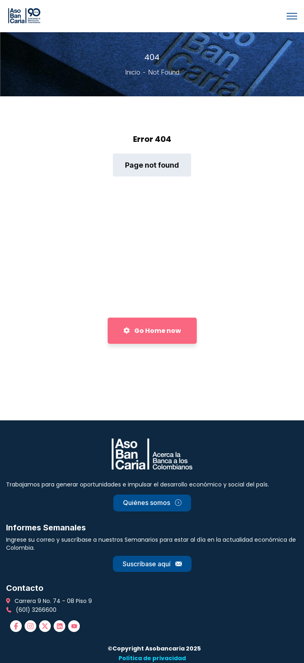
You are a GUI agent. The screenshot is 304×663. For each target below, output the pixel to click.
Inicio (132, 72)
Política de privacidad (152, 658)
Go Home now (152, 330)
